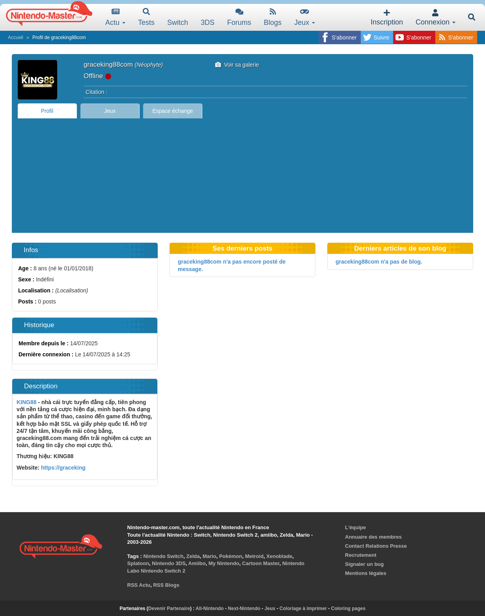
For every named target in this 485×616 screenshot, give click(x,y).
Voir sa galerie (237, 65)
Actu (115, 17)
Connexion (435, 17)
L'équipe (355, 527)
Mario (209, 556)
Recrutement (360, 555)
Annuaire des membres (373, 537)
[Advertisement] (242, 177)
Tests (146, 17)
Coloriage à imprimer (303, 608)
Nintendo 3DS (168, 563)
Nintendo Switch (163, 556)
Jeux (304, 17)
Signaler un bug (364, 564)
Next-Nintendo (244, 608)
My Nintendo (224, 563)
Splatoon (138, 563)
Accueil (15, 37)
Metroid (254, 556)
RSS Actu (139, 585)
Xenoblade (280, 556)
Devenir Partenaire (169, 608)
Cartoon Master (261, 563)
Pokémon (230, 556)
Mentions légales (365, 573)
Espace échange (173, 111)
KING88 (27, 402)
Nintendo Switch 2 (163, 571)
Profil (47, 111)
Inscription (387, 17)
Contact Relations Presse (376, 546)
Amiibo (196, 563)
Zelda (193, 556)
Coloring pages (348, 608)
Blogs (273, 17)
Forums (239, 17)
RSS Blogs (166, 585)
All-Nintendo (210, 608)
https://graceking (62, 467)
